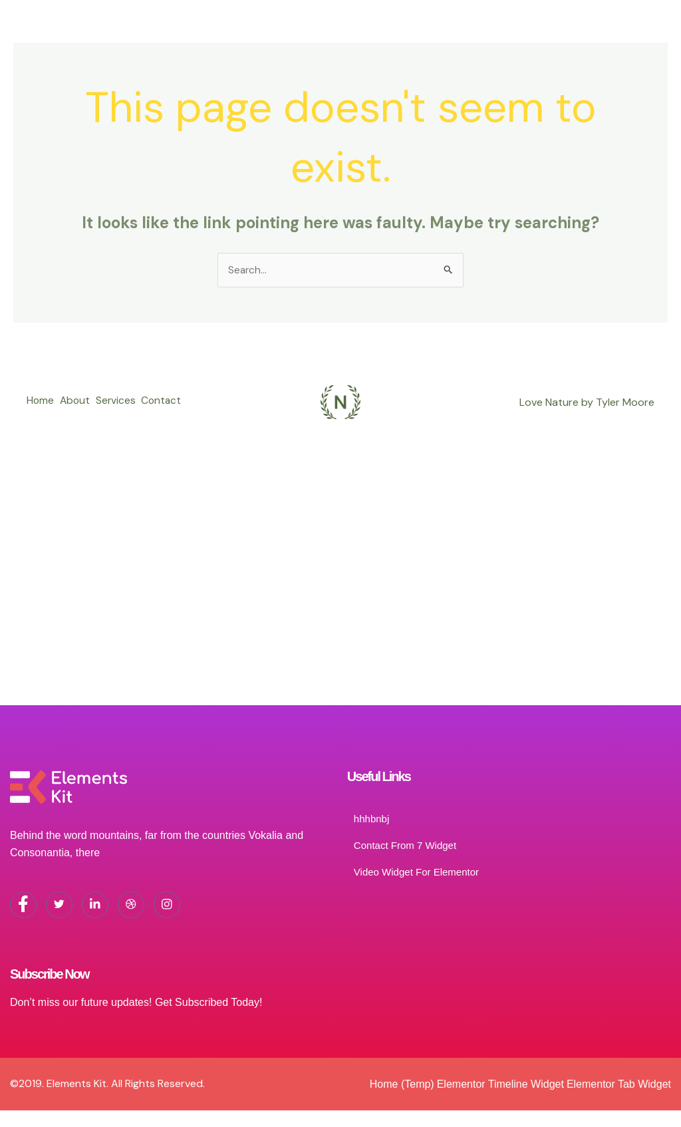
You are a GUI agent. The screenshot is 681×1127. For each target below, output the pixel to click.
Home (41, 395)
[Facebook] (23, 908)
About (80, 395)
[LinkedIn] (95, 908)
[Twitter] (59, 908)
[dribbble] (131, 908)
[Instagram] (167, 908)
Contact (47, 413)
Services (126, 395)
